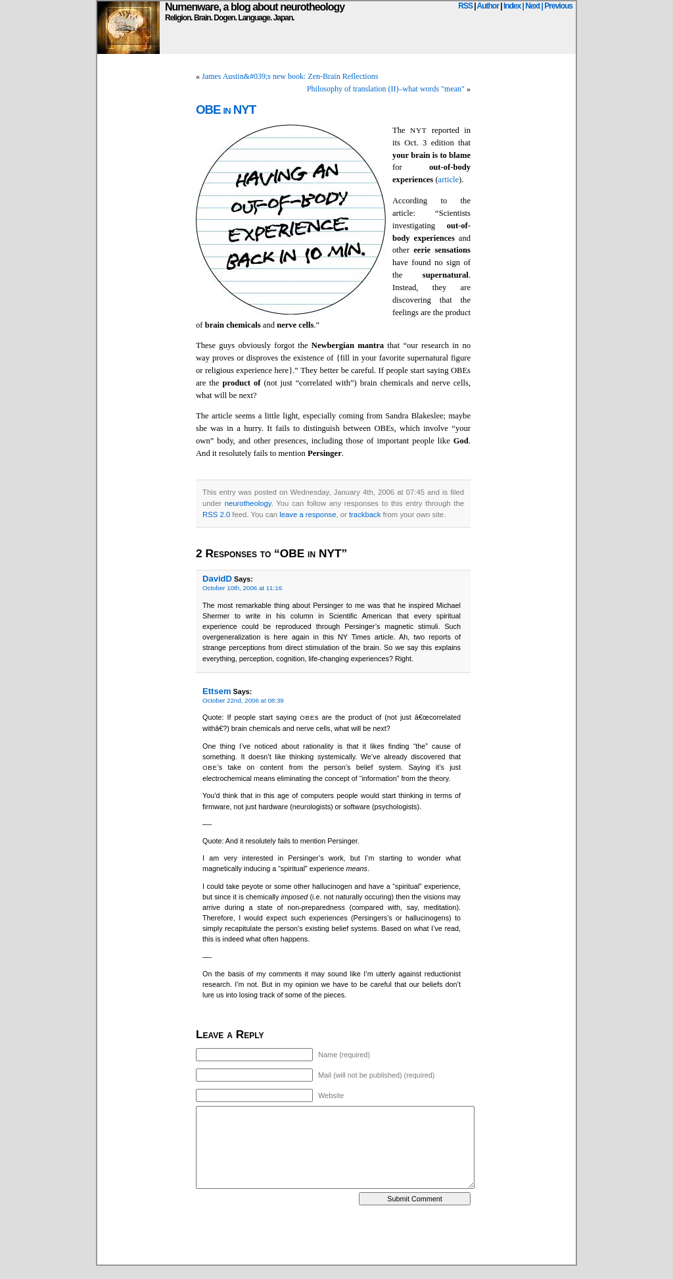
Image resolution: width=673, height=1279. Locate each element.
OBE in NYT (226, 109)
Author (488, 6)
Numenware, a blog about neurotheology (254, 7)
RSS (465, 6)
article (448, 179)
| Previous (557, 6)
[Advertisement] (336, 1235)
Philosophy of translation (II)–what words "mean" (386, 88)
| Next (531, 6)
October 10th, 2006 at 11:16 (242, 587)
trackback (365, 514)
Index (512, 6)
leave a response (307, 514)
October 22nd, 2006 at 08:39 (243, 700)
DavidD (217, 579)
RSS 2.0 (216, 514)
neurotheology (248, 503)
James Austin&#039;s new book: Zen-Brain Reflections (290, 76)
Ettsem (216, 691)
